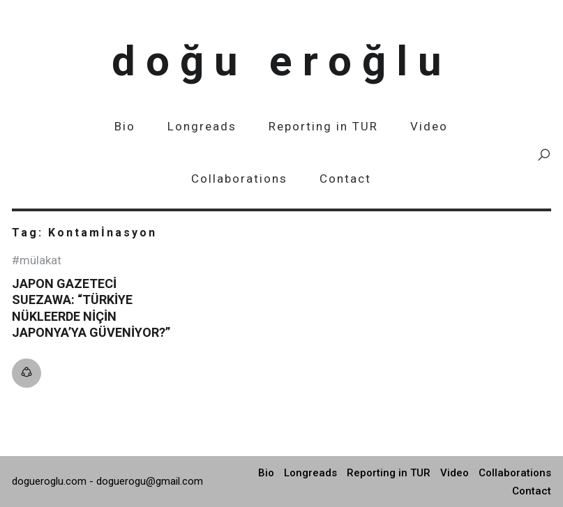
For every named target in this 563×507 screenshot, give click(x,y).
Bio (124, 126)
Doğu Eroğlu (282, 61)
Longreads (202, 126)
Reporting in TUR (323, 126)
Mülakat (40, 260)
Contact (345, 179)
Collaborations (239, 179)
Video (429, 126)
